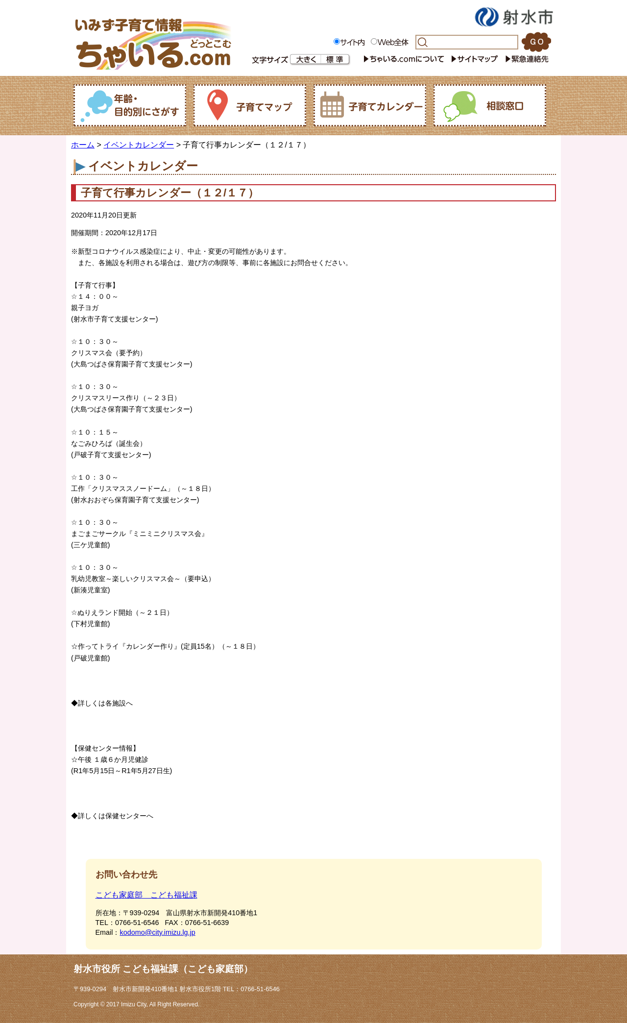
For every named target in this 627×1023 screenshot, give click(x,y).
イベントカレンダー (138, 145)
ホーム (83, 145)
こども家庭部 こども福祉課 (146, 895)
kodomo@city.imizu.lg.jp (157, 932)
